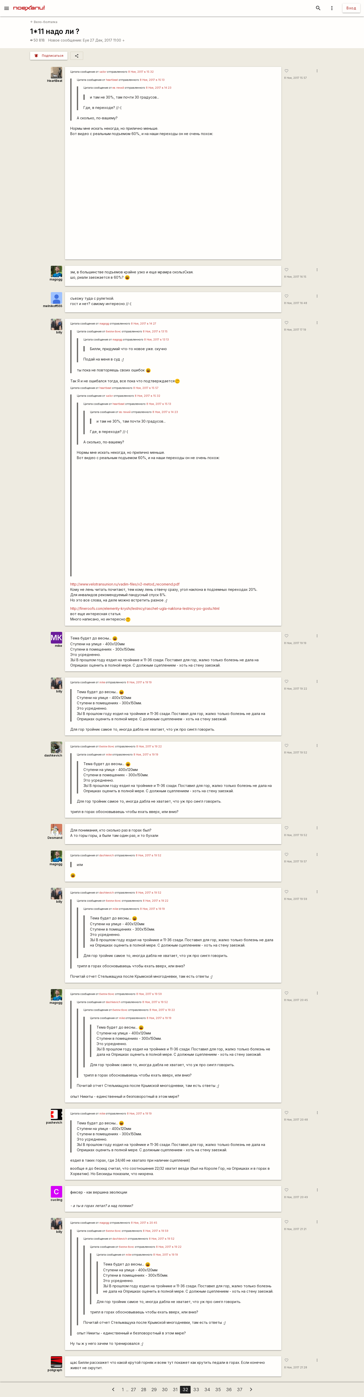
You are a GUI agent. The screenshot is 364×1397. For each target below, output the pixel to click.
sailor (102, 71)
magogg (56, 279)
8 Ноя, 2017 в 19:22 (149, 746)
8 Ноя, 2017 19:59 (295, 899)
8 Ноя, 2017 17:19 (295, 329)
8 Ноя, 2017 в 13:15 (155, 331)
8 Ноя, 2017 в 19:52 (148, 855)
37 (239, 1389)
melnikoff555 (52, 306)
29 (154, 1389)
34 (207, 1389)
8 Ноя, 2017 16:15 (295, 276)
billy (59, 332)
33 (196, 1389)
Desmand (55, 838)
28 (143, 1389)
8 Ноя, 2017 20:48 (296, 1119)
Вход (351, 8)
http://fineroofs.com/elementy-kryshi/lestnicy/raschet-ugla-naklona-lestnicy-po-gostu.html (144, 608)
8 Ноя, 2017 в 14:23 (158, 87)
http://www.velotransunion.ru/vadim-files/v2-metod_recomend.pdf (124, 584)
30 (165, 1389)
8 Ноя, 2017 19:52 (295, 752)
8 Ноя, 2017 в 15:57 (145, 388)
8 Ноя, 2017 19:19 (295, 643)
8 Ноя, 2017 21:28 (295, 1367)
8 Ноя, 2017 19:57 (295, 861)
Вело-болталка (44, 22)
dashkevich (53, 755)
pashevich (54, 1122)
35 (218, 1389)
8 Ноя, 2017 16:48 (295, 303)
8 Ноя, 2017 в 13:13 (156, 339)
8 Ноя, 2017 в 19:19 (139, 682)
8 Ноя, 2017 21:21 (295, 1229)
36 (229, 1389)
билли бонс (113, 331)
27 (133, 1389)
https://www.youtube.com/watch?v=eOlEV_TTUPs (173, 198)
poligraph (55, 1370)
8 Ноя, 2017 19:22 (295, 688)
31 (175, 1389)
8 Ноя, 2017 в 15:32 (141, 71)
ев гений (118, 87)
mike (58, 646)
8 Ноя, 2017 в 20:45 (144, 1222)
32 (185, 1389)
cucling (56, 1200)
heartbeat (112, 80)
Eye (86, 40)
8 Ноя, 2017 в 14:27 (143, 323)
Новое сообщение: (65, 40)
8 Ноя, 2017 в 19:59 (149, 994)
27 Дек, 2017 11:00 (107, 40)
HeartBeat (54, 81)
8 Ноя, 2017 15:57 (295, 78)
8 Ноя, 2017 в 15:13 (152, 80)
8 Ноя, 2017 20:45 (296, 1000)
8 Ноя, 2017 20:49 (296, 1197)
